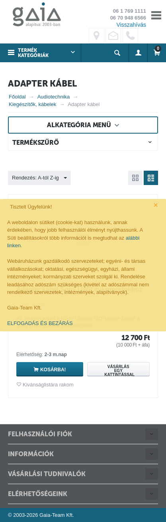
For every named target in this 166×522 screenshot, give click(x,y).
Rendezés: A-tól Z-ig (39, 178)
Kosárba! (53, 369)
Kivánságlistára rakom (48, 385)
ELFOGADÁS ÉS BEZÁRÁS (40, 323)
